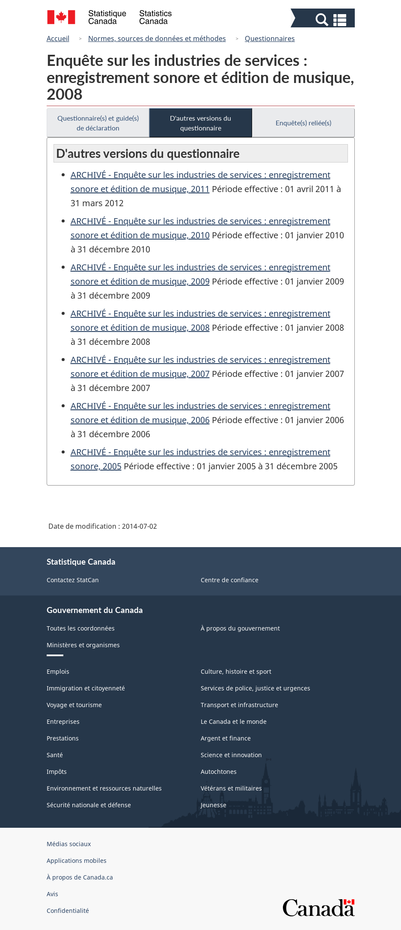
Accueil (58, 38)
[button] (324, 19)
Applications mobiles (77, 860)
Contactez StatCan (73, 580)
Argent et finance (226, 738)
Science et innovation (231, 755)
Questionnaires (270, 38)
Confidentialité (68, 910)
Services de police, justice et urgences (255, 688)
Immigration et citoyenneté (86, 688)
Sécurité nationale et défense (89, 805)
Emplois (58, 671)
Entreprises (63, 721)
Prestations (63, 738)
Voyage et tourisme (74, 705)
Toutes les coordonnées (81, 628)
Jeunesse (213, 805)
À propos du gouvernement (240, 628)
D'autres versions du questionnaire (200, 123)
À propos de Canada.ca (80, 877)
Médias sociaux (69, 844)
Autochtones (219, 771)
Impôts (57, 771)
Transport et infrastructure (239, 705)
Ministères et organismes (83, 645)
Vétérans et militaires (231, 788)
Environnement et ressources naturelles (104, 788)
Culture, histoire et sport (236, 671)
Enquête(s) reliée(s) (303, 122)
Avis (52, 894)
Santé (55, 755)
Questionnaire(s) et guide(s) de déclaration (98, 123)
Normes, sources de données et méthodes (157, 38)
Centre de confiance (229, 580)
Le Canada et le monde (234, 721)
